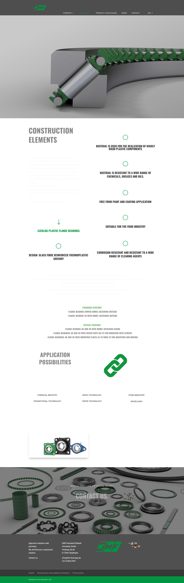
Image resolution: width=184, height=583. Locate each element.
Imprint (31, 573)
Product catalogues (106, 13)
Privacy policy (78, 573)
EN (150, 13)
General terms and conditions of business (53, 573)
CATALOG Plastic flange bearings (59, 231)
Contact (136, 13)
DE (139, 546)
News (124, 13)
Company (68, 13)
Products (85, 13)
